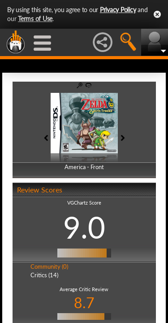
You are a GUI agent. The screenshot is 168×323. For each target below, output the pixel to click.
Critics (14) (44, 275)
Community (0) (49, 266)
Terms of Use (35, 18)
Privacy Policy (118, 9)
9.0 (84, 227)
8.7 (84, 302)
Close (157, 14)
